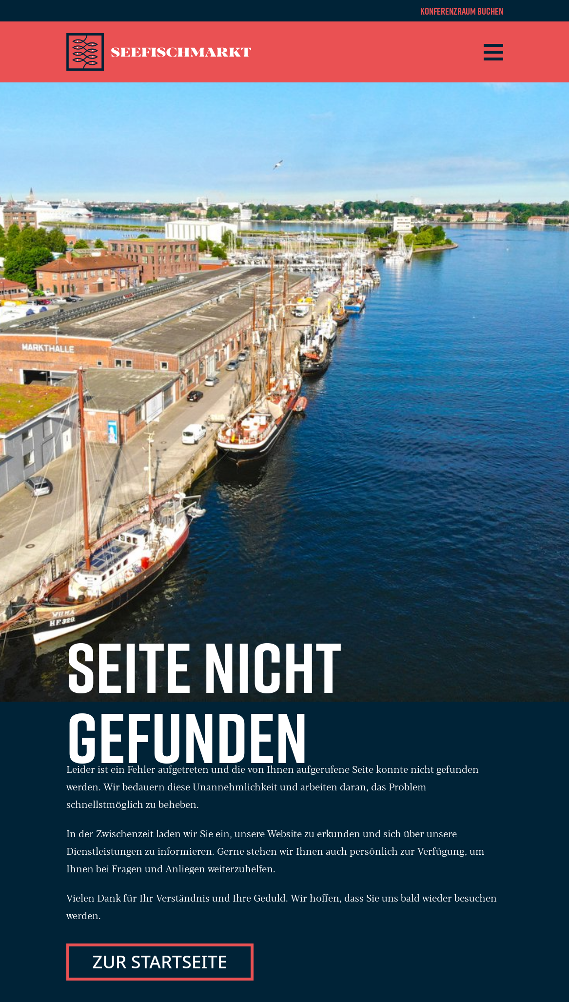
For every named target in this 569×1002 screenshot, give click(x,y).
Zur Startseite (160, 962)
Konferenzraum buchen (461, 11)
